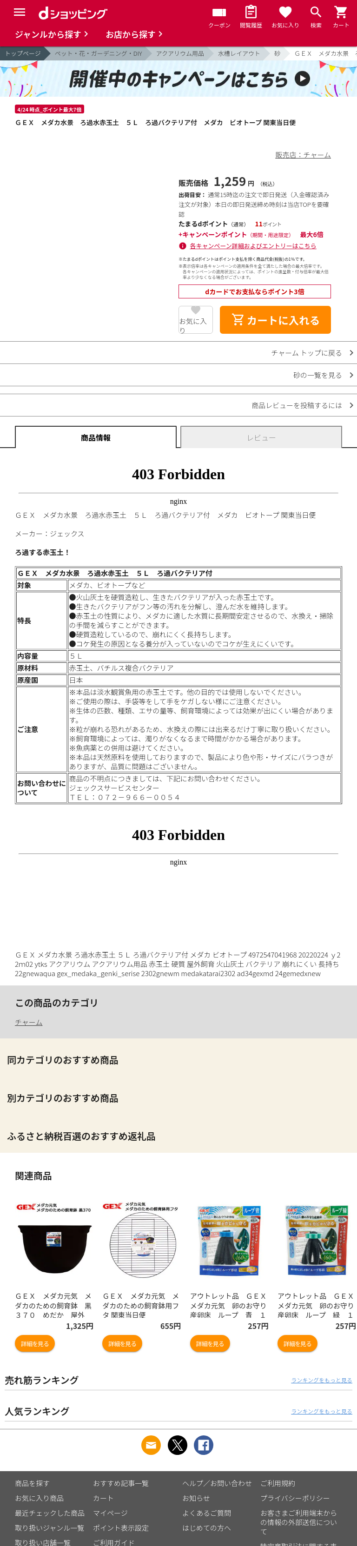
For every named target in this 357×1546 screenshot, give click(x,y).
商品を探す (32, 1483)
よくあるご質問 (206, 1513)
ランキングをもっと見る (321, 1380)
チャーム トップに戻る (306, 352)
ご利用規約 (277, 1483)
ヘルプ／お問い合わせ (217, 1483)
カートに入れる (275, 319)
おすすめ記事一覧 (121, 1483)
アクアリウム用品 (180, 53)
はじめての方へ (206, 1528)
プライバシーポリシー (295, 1498)
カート (103, 1498)
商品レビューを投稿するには (296, 405)
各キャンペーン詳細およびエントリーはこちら (253, 245)
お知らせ (196, 1498)
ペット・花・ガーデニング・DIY (98, 53)
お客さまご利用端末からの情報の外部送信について (298, 1522)
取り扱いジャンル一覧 (49, 1528)
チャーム (28, 1022)
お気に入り (193, 325)
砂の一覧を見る (317, 374)
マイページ (110, 1513)
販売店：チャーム (303, 154)
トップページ (23, 53)
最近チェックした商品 (50, 1513)
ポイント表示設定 (121, 1528)
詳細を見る (35, 1343)
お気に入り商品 (39, 1498)
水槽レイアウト (239, 53)
